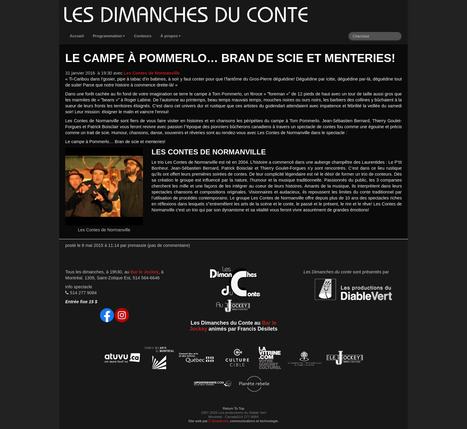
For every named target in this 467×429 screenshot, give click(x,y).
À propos (170, 36)
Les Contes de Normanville (152, 73)
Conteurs (143, 36)
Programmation (109, 36)
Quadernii (218, 421)
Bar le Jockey (144, 272)
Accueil (77, 36)
